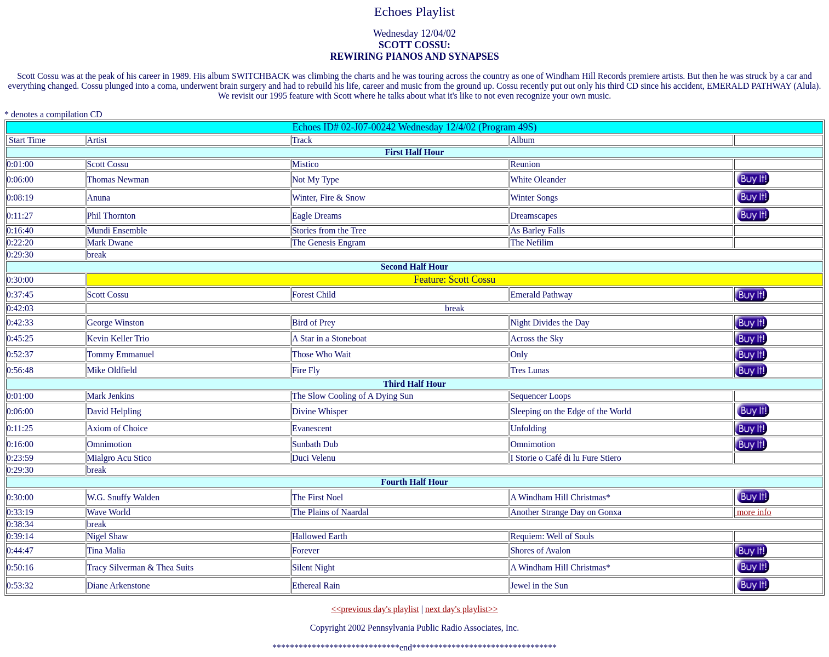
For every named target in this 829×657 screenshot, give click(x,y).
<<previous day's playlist (375, 609)
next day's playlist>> (461, 609)
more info (753, 512)
